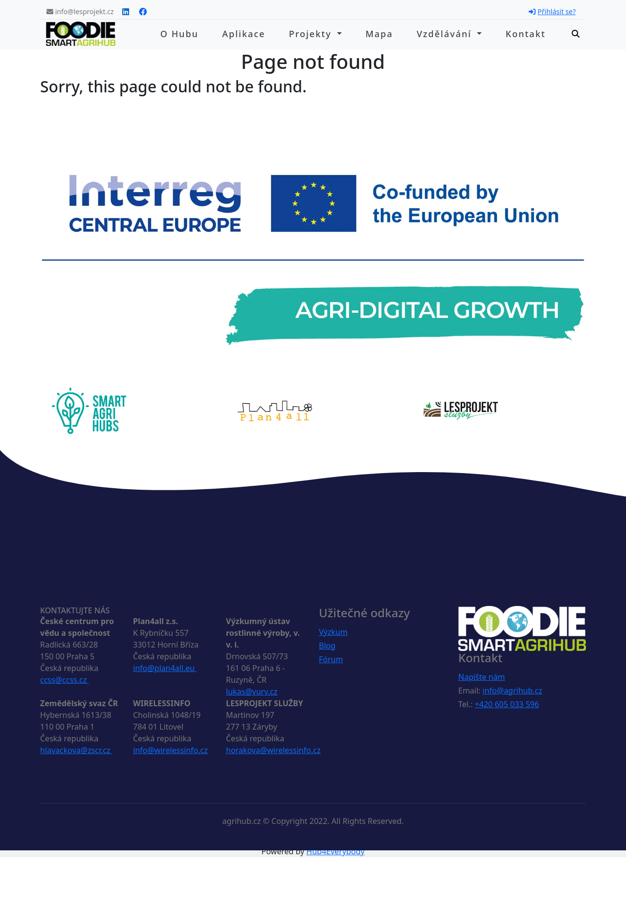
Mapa (379, 34)
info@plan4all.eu (165, 668)
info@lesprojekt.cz (80, 11)
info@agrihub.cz (512, 690)
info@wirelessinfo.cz (170, 750)
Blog (327, 645)
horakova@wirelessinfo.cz (273, 750)
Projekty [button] (312, 34)
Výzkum (333, 632)
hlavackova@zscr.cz (76, 750)
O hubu (179, 34)
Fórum (331, 659)
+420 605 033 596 (507, 704)
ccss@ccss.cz (64, 679)
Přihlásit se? (552, 11)
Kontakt (526, 34)
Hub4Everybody (335, 851)
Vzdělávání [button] (446, 34)
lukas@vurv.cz (251, 691)
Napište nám (481, 676)
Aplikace (243, 34)
